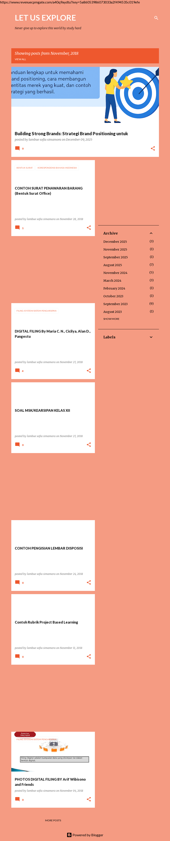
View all (20, 59)
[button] (152, 149)
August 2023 (112, 312)
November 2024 (115, 273)
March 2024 (112, 281)
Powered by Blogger (85, 835)
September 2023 (115, 304)
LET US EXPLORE (45, 17)
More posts (53, 820)
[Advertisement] (51, 269)
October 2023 (113, 296)
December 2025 (115, 242)
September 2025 (115, 257)
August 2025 (112, 265)
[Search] (156, 18)
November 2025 (115, 249)
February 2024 (114, 288)
